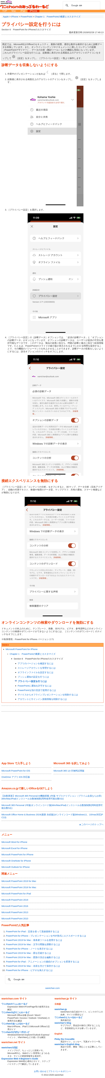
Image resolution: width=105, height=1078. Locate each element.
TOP (4, 11)
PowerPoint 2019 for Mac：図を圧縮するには (28, 953)
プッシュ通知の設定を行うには (33, 677)
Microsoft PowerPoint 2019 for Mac (18, 881)
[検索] (81, 5)
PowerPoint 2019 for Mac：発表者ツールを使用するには (34, 940)
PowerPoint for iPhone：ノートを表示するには (29, 948)
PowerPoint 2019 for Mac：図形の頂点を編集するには (33, 957)
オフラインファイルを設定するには (35, 672)
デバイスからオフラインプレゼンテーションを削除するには (48, 694)
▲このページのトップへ (91, 824)
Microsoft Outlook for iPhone (15, 867)
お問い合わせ (40, 1071)
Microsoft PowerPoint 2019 (14, 900)
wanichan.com (52, 988)
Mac (14, 11)
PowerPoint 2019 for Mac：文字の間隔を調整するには (33, 944)
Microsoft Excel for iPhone (14, 848)
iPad (23, 11)
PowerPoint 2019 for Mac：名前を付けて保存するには (33, 966)
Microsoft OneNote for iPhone (16, 860)
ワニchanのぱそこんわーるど (15, 1012)
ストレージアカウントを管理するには (37, 668)
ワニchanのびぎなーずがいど (15, 1032)
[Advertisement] (52, 737)
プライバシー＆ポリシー (59, 1071)
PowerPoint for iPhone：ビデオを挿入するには (29, 970)
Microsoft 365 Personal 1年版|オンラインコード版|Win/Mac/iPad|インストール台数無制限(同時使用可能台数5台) (52, 806)
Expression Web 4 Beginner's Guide (19, 1058)
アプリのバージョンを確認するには (35, 663)
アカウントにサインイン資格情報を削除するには (42, 699)
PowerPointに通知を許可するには (34, 685)
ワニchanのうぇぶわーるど (14, 1004)
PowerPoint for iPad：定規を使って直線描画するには (32, 931)
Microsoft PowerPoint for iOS (15, 770)
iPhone (33, 11)
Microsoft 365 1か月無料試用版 (69, 770)
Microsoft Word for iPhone (14, 842)
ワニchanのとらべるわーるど (69, 1017)
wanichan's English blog (67, 1044)
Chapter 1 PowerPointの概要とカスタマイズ (32, 654)
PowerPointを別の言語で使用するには (37, 690)
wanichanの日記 (9, 1047)
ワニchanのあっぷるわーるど (15, 1023)
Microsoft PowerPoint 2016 (14, 906)
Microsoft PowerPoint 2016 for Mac (18, 887)
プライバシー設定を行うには (31, 24)
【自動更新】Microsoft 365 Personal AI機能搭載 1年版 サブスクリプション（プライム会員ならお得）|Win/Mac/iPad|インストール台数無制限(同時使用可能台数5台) (52, 797)
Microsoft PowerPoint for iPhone (21, 649)
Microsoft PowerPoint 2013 (14, 912)
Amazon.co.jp (9, 788)
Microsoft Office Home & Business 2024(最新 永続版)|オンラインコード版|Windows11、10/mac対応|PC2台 (52, 816)
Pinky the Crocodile (65, 1039)
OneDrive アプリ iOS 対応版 (15, 777)
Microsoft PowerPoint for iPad (16, 893)
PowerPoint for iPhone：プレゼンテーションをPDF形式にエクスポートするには (46, 935)
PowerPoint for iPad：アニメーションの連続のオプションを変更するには (42, 961)
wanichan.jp (61, 1009)
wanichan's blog (63, 1023)
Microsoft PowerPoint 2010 (14, 918)
